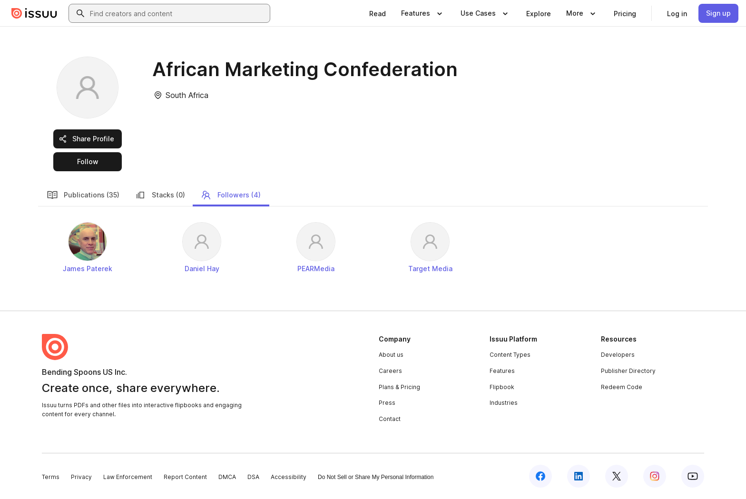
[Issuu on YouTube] (692, 476)
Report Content (185, 476)
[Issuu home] (34, 13)
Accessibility (288, 476)
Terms (50, 476)
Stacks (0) (160, 195)
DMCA (227, 476)
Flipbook (502, 387)
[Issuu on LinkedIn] (578, 476)
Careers (390, 370)
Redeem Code (621, 387)
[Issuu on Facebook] (540, 476)
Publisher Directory (628, 370)
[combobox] (178, 13)
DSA (253, 476)
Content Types (510, 354)
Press (387, 402)
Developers (618, 354)
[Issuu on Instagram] (654, 476)
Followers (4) (230, 195)
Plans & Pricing (399, 387)
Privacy (81, 476)
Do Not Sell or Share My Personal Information (375, 477)
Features (502, 370)
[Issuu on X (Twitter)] (616, 476)
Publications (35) (83, 195)
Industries (504, 402)
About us (391, 354)
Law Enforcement (127, 476)
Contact (390, 418)
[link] (377, 13)
